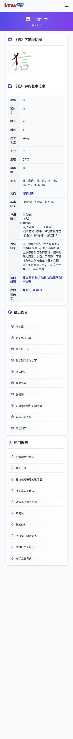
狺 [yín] (27, 214)
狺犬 (37, 277)
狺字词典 (28, 193)
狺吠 (31, 277)
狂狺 (25, 277)
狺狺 (44, 277)
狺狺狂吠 (52, 277)
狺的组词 (13, 279)
